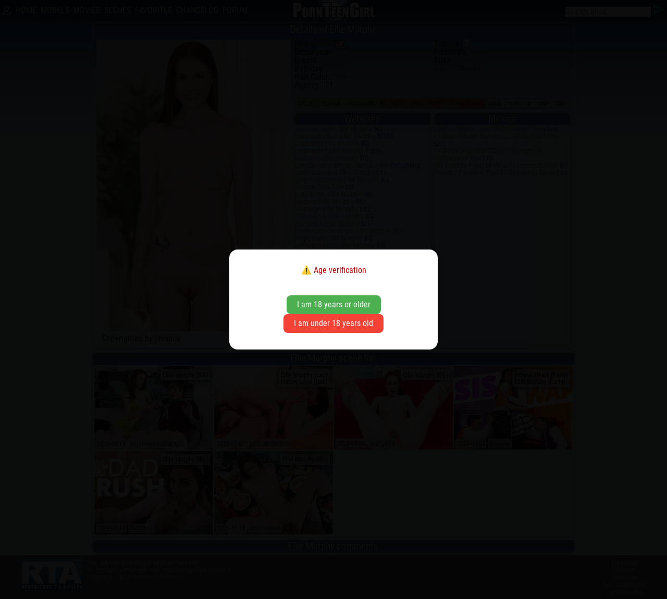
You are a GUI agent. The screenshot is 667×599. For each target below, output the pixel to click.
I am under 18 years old (333, 323)
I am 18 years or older (333, 304)
